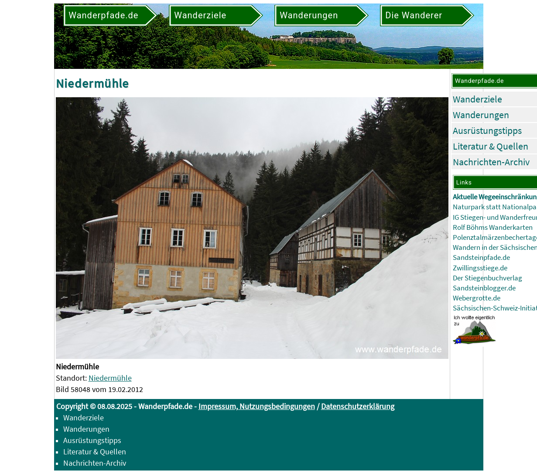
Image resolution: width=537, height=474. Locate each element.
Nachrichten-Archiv (491, 162)
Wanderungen (481, 115)
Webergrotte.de (476, 298)
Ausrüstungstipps (487, 130)
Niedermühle (110, 378)
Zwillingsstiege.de (480, 268)
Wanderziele (477, 99)
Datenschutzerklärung (357, 406)
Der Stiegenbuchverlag (487, 278)
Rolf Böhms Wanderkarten (493, 227)
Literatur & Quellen (490, 146)
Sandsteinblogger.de (484, 288)
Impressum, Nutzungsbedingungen (256, 406)
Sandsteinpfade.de (481, 257)
